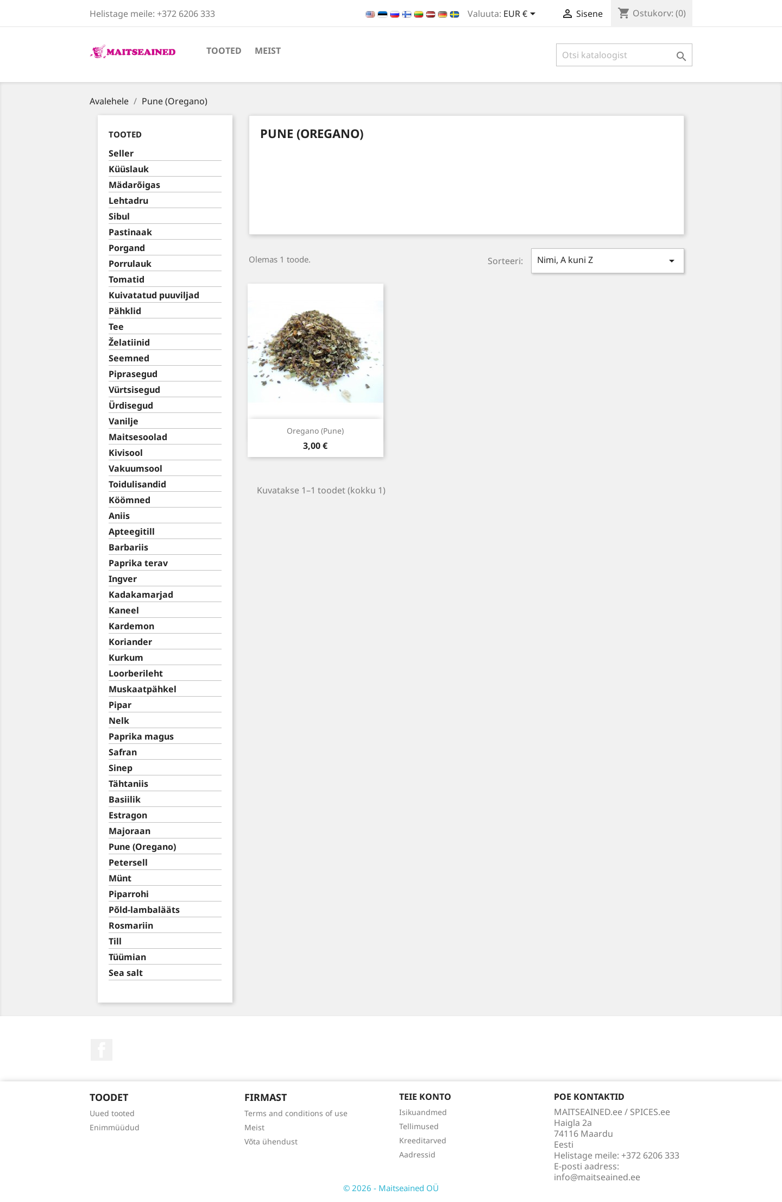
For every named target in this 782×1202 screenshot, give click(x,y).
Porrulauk (130, 264)
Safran (123, 752)
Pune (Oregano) (142, 847)
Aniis (119, 516)
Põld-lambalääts (144, 910)
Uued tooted (112, 1113)
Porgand (127, 248)
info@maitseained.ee (597, 1177)
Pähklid (125, 311)
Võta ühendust (271, 1141)
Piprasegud (133, 374)
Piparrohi (129, 894)
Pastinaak (130, 232)
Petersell (128, 862)
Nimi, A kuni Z (607, 260)
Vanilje (123, 421)
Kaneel (124, 610)
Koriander (130, 642)
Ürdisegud (131, 405)
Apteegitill (132, 531)
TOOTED (224, 51)
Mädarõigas (134, 185)
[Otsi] (624, 54)
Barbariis (128, 547)
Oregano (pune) (315, 430)
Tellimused (419, 1126)
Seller (121, 153)
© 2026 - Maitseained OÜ (391, 1187)
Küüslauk (129, 169)
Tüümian (127, 957)
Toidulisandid (137, 484)
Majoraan (129, 831)
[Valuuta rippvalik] (521, 14)
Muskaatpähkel (142, 689)
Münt (120, 878)
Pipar (120, 705)
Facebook (101, 1050)
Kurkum (126, 657)
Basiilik (125, 799)
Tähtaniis (128, 784)
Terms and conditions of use (296, 1113)
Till (115, 941)
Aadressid (417, 1154)
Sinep (121, 768)
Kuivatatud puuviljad (154, 295)
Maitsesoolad (138, 437)
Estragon (128, 815)
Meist (268, 51)
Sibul (119, 216)
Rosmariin (131, 925)
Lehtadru (128, 200)
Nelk (119, 721)
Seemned (129, 358)
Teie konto (425, 1097)
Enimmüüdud (115, 1127)
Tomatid (126, 279)
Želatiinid (129, 342)
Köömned (129, 500)
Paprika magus (141, 736)
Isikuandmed (423, 1112)
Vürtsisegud (134, 390)
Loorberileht (136, 673)
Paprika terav (138, 563)
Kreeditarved (422, 1140)
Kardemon (131, 626)
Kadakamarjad (141, 594)
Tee (116, 327)
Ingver (123, 579)
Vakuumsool (135, 468)
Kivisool (126, 453)
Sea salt (126, 973)
